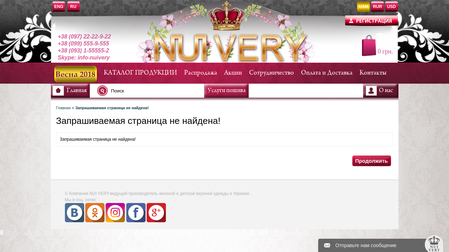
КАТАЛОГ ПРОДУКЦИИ (140, 73)
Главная (77, 90)
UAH (363, 6)
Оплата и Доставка (327, 73)
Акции (233, 73)
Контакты (373, 73)
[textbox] (152, 90)
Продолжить (371, 161)
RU (73, 6)
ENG (58, 6)
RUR (377, 6)
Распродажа (200, 73)
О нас (386, 90)
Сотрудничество (271, 73)
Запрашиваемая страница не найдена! (112, 108)
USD (391, 6)
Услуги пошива (227, 90)
